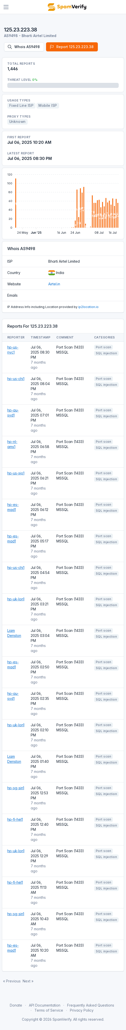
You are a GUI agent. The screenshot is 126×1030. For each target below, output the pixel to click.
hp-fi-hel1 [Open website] (15, 819)
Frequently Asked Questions (90, 1005)
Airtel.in (54, 284)
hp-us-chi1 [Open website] (15, 378)
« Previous (12, 981)
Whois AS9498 (23, 46)
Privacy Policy (82, 1010)
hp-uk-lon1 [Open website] (15, 599)
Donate (16, 1005)
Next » (28, 981)
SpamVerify (62, 1019)
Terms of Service (48, 1010)
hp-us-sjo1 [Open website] (15, 473)
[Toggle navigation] (6, 7)
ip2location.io (88, 307)
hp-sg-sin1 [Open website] (15, 788)
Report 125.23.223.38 (71, 46)
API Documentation (44, 1005)
